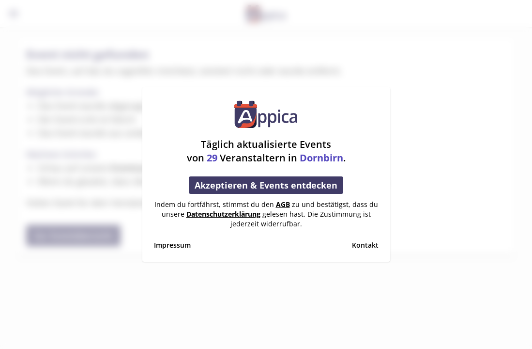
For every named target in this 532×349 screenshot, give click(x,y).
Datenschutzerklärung (223, 214)
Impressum (172, 245)
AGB (283, 204)
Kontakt (365, 245)
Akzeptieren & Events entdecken (266, 185)
